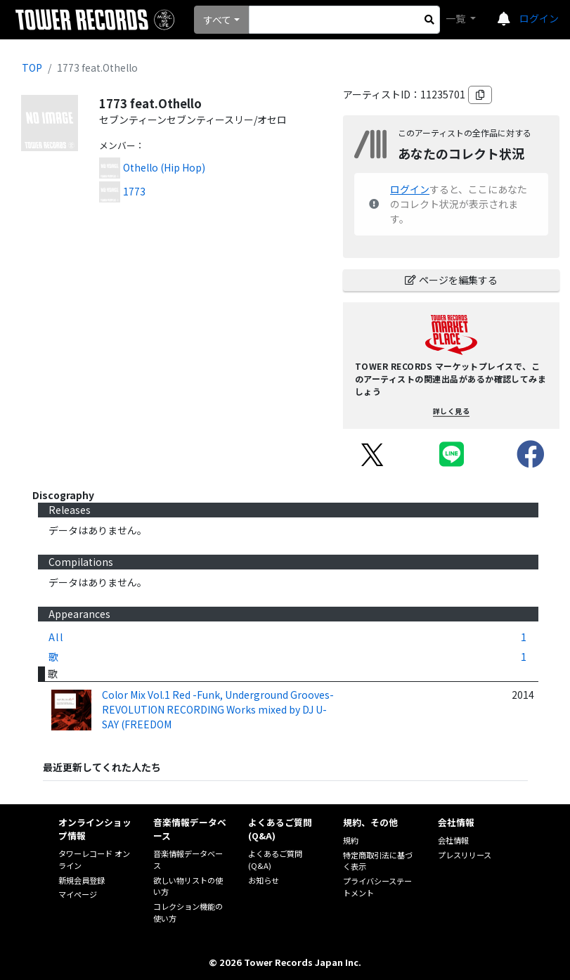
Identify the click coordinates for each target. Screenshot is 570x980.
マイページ (77, 894)
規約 (350, 840)
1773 (134, 191)
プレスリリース (464, 854)
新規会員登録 (81, 880)
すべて (217, 20)
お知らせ (263, 880)
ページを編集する (451, 280)
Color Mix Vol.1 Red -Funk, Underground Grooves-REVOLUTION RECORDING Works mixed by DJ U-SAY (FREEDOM (218, 709)
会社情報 (453, 840)
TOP (32, 67)
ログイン (539, 18)
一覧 (456, 18)
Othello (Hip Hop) (164, 167)
